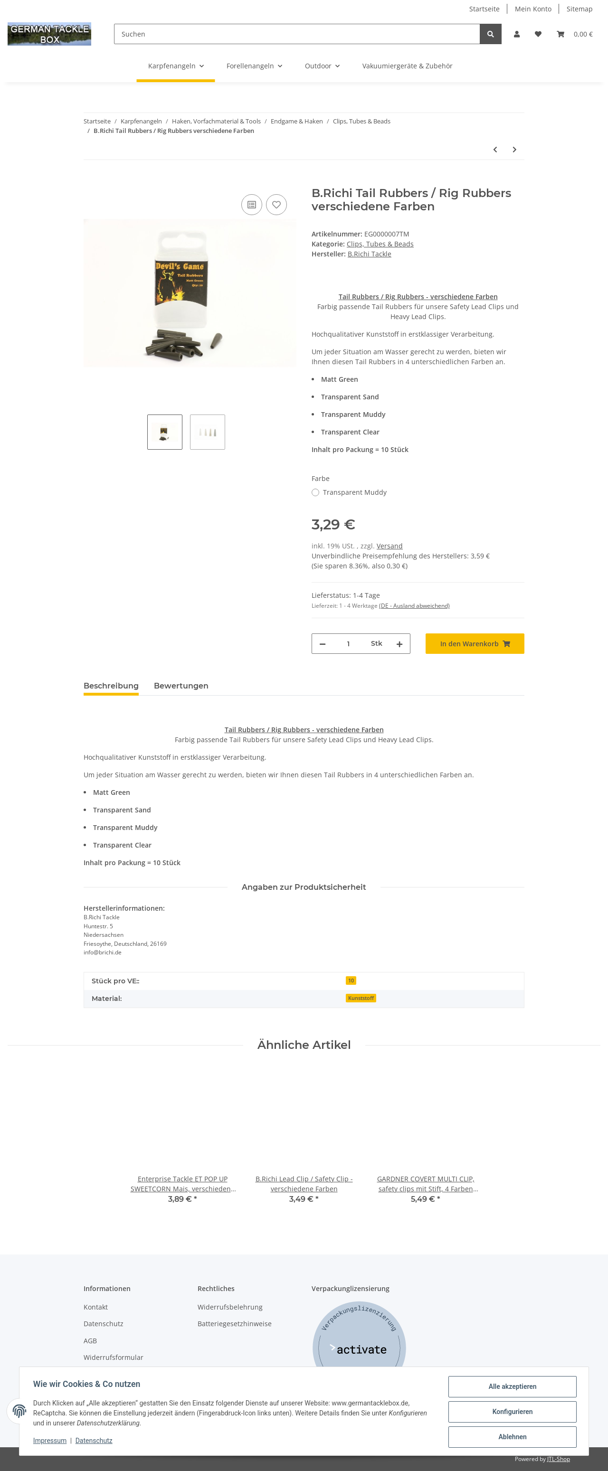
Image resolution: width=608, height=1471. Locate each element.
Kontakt (96, 1306)
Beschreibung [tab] (111, 685)
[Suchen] (297, 34)
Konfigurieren (511, 1412)
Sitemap (580, 8)
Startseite (484, 8)
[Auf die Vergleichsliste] (251, 204)
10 (351, 980)
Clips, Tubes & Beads (380, 243)
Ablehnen (511, 1437)
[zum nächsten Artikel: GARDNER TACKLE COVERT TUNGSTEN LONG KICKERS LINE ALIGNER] (514, 149)
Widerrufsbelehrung (230, 1306)
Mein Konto (533, 8)
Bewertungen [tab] (181, 685)
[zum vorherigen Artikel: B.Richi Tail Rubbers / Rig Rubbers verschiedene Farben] (495, 149)
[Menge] (348, 643)
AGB (90, 1340)
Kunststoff (361, 998)
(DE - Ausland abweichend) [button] (414, 606)
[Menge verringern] (322, 643)
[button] (516, 34)
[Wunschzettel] (538, 34)
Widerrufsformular (113, 1357)
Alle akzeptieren (511, 1388)
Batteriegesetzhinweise (235, 1323)
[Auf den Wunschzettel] (276, 204)
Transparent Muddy (355, 492)
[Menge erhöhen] (399, 643)
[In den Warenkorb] (91, 181)
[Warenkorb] (574, 34)
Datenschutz (104, 1323)
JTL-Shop (558, 1459)
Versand (390, 545)
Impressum (51, 1441)
